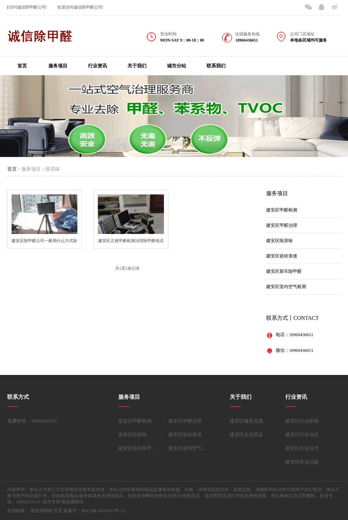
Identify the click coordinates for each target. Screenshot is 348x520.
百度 (58, 510)
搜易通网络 (41, 510)
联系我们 (216, 65)
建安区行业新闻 (302, 421)
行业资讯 (97, 65)
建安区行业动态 (302, 434)
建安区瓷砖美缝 (281, 255)
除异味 (278, 125)
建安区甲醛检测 (281, 209)
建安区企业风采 (246, 434)
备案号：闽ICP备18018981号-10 (94, 510)
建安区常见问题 (302, 461)
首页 (22, 65)
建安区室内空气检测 (286, 286)
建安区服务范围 (246, 421)
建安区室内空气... (187, 448)
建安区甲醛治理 (281, 225)
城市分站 (176, 65)
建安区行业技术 (302, 448)
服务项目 (57, 65)
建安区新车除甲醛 (284, 271)
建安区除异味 (279, 240)
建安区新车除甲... (136, 448)
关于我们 (137, 65)
